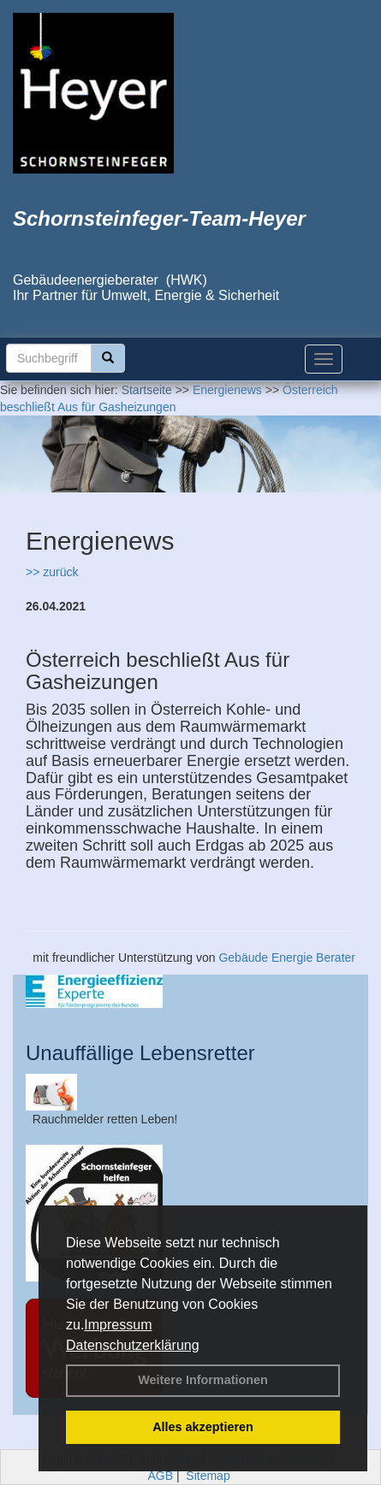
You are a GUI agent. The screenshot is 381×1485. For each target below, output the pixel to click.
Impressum (118, 1324)
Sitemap (207, 1475)
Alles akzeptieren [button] (202, 1427)
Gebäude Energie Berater (286, 957)
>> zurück (52, 572)
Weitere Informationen (203, 1380)
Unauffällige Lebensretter (140, 1052)
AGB (160, 1475)
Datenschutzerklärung (132, 1345)
